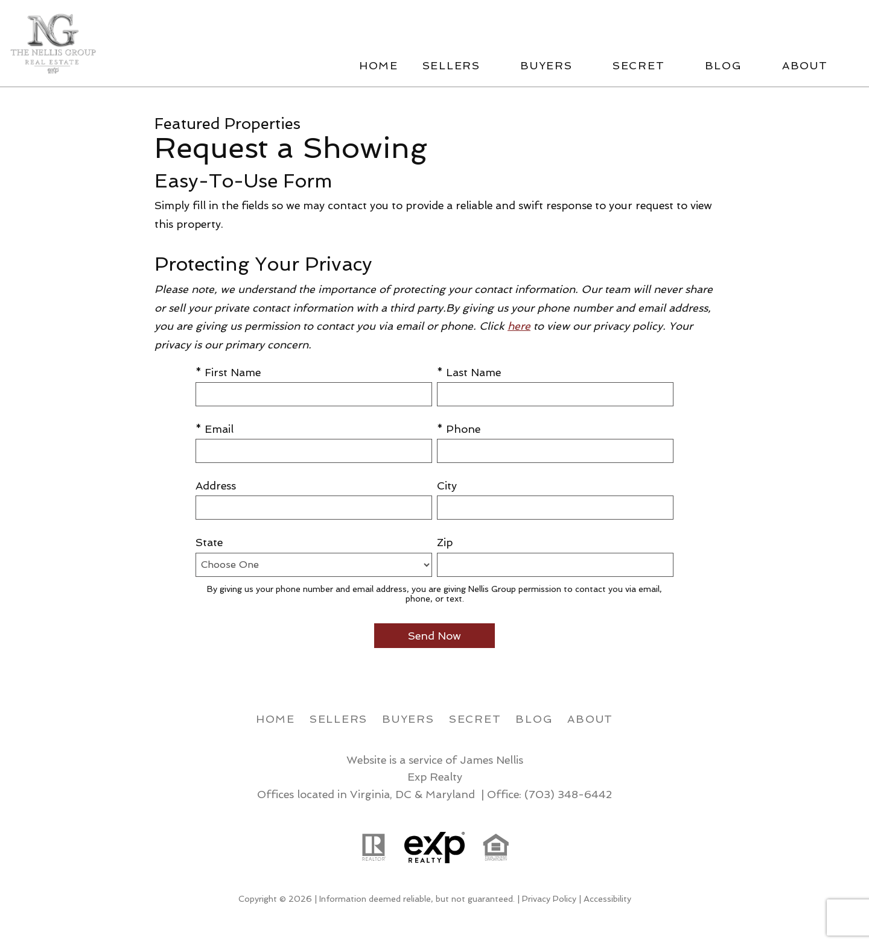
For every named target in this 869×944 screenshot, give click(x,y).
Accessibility (607, 899)
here (519, 325)
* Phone (458, 429)
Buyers (408, 719)
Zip (445, 542)
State (209, 542)
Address (216, 485)
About (590, 719)
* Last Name (469, 372)
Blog (534, 719)
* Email (215, 429)
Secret (475, 719)
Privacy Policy (549, 899)
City (447, 485)
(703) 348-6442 (568, 794)
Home (378, 65)
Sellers (339, 719)
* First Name (228, 372)
